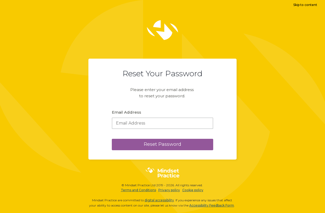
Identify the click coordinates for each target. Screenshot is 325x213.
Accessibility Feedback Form (211, 205)
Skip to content (305, 5)
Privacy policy (169, 190)
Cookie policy (192, 190)
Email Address (126, 112)
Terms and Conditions (138, 190)
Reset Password (162, 144)
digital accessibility (159, 200)
